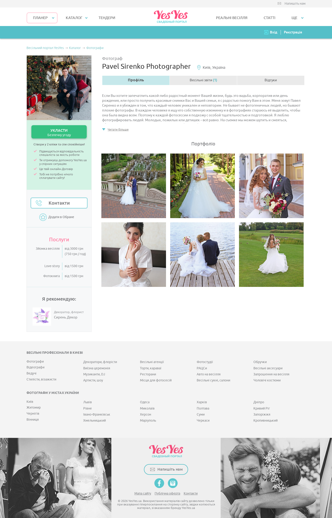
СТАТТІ (269, 18)
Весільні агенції (152, 362)
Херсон (145, 414)
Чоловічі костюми (267, 380)
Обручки (260, 362)
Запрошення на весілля (271, 374)
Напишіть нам (295, 4)
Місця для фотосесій (156, 380)
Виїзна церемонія (96, 368)
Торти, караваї (150, 368)
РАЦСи (202, 368)
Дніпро (258, 402)
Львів (87, 402)
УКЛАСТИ (59, 132)
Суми (201, 414)
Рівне (87, 408)
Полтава (203, 408)
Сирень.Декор (65, 317)
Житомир (34, 408)
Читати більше (118, 129)
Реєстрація (293, 32)
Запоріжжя (261, 414)
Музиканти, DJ (94, 374)
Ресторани (148, 374)
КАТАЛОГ (74, 18)
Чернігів (33, 414)
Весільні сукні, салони (213, 380)
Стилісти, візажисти (41, 379)
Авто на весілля (209, 374)
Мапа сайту (142, 493)
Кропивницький (265, 421)
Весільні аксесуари (267, 368)
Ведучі (32, 373)
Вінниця (33, 420)
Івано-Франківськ (96, 414)
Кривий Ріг (261, 408)
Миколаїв (147, 408)
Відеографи (35, 367)
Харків (202, 402)
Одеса (144, 402)
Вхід (273, 32)
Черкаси (203, 421)
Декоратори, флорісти (100, 362)
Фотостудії (205, 362)
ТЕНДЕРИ (107, 18)
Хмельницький (94, 421)
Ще (294, 18)
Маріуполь (148, 421)
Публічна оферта (167, 493)
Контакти (59, 203)
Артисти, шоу (93, 380)
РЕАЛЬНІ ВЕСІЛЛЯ (231, 18)
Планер (40, 18)
